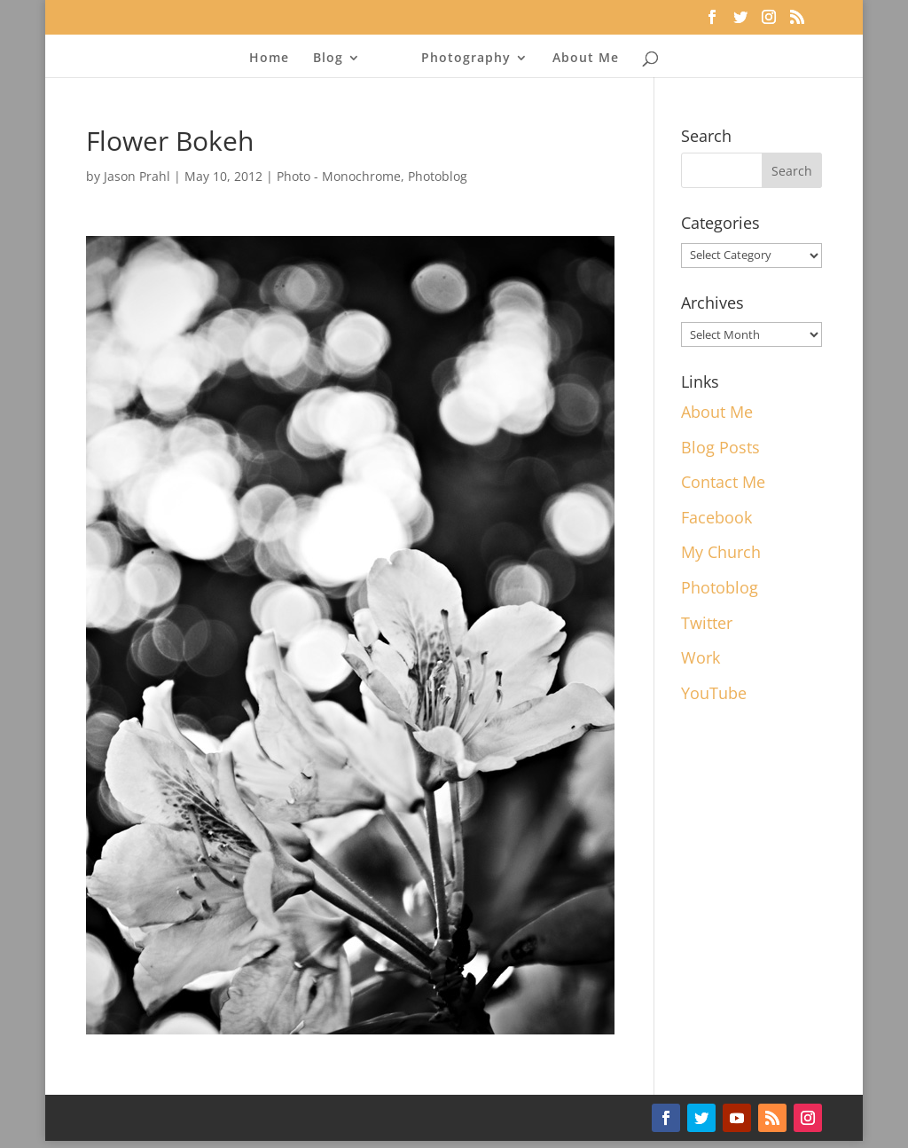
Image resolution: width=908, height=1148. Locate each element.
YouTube (714, 693)
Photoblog (437, 176)
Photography (466, 58)
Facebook (716, 517)
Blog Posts (720, 447)
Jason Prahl (137, 176)
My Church (721, 551)
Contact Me (723, 481)
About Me (585, 58)
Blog (328, 58)
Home (269, 58)
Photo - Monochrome (339, 176)
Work (700, 657)
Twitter (706, 622)
